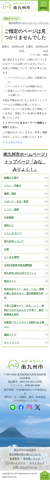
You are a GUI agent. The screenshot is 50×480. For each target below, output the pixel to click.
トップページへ (14, 142)
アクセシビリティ (16, 463)
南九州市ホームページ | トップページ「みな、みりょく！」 (25, 162)
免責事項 (14, 458)
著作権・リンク (31, 458)
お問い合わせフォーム (25, 467)
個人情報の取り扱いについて (25, 454)
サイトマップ (36, 463)
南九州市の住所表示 (25, 450)
